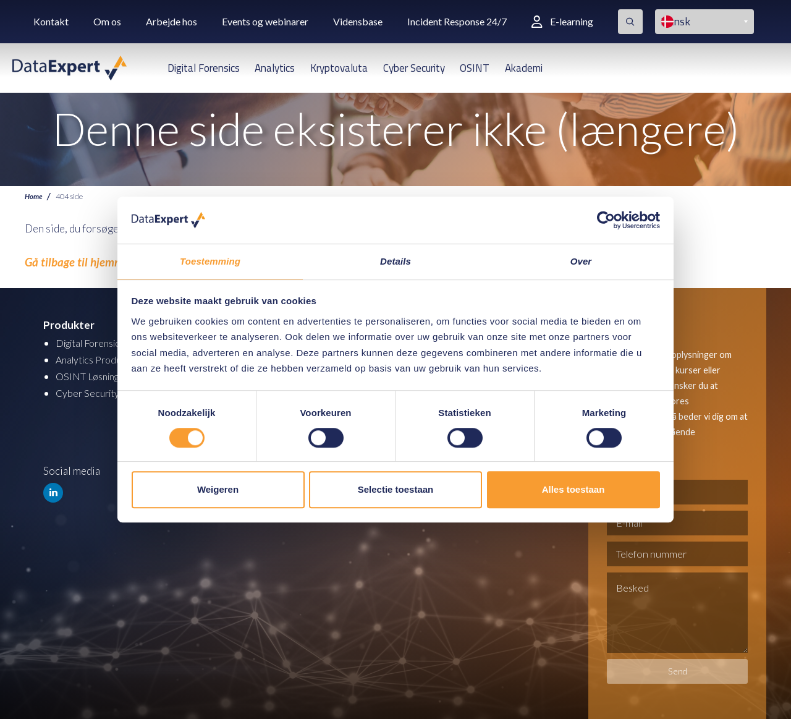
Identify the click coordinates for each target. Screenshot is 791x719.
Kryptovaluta (339, 68)
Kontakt (51, 21)
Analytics (275, 68)
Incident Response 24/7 (457, 21)
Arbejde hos (171, 21)
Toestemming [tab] (210, 261)
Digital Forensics (203, 68)
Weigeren (218, 490)
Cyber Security (414, 68)
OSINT (474, 68)
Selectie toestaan (396, 490)
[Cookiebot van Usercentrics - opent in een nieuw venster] (606, 219)
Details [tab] (395, 261)
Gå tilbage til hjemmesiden (82, 261)
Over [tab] (581, 261)
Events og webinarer (265, 21)
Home (34, 196)
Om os (107, 21)
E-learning (562, 21)
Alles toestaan (573, 490)
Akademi (524, 68)
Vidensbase (358, 21)
